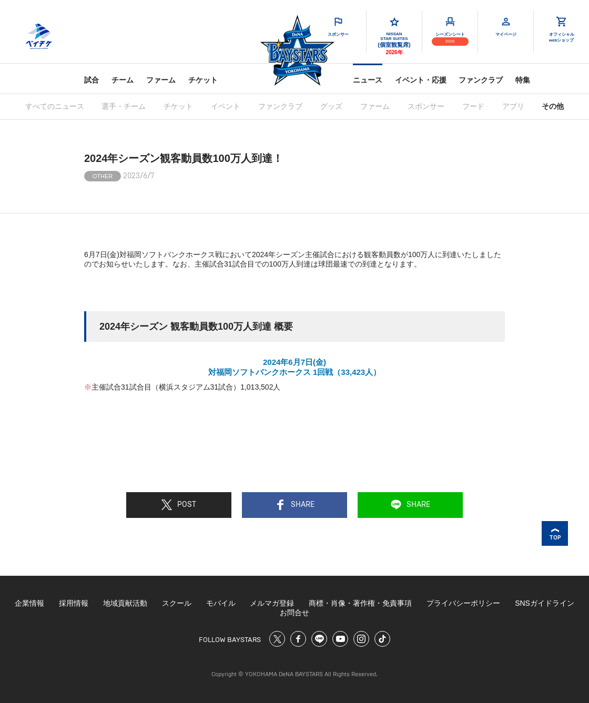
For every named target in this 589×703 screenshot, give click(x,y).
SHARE (294, 505)
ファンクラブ (481, 80)
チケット (203, 80)
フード (473, 106)
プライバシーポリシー (463, 603)
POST (178, 505)
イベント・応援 (420, 80)
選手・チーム (123, 106)
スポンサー (426, 106)
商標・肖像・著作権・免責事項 (360, 603)
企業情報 (29, 603)
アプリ (513, 106)
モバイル (221, 603)
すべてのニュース (54, 106)
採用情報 (73, 603)
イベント (225, 106)
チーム (122, 80)
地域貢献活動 (125, 603)
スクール (176, 603)
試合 (91, 80)
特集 (522, 80)
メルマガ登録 (272, 603)
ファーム (161, 80)
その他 (553, 106)
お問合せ (294, 612)
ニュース (367, 80)
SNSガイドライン (544, 603)
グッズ (331, 106)
